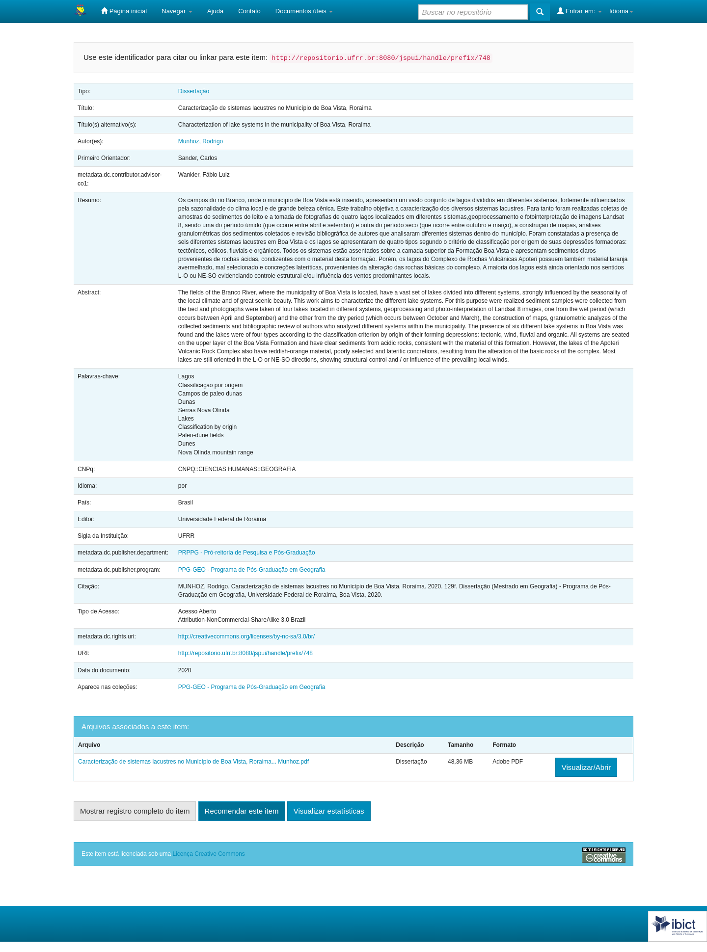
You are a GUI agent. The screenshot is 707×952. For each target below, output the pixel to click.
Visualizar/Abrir (586, 767)
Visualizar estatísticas (329, 811)
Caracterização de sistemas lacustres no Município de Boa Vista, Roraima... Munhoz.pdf (193, 761)
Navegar (177, 11)
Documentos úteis (304, 11)
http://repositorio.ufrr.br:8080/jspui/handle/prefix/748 (245, 653)
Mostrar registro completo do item (135, 811)
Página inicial (124, 11)
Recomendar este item (242, 811)
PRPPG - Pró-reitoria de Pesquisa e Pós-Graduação (246, 552)
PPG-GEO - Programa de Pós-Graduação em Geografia (251, 569)
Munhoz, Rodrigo (200, 141)
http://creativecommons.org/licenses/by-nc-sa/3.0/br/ (246, 636)
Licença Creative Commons (208, 853)
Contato (249, 11)
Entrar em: (579, 11)
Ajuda (215, 11)
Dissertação (193, 91)
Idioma (621, 11)
